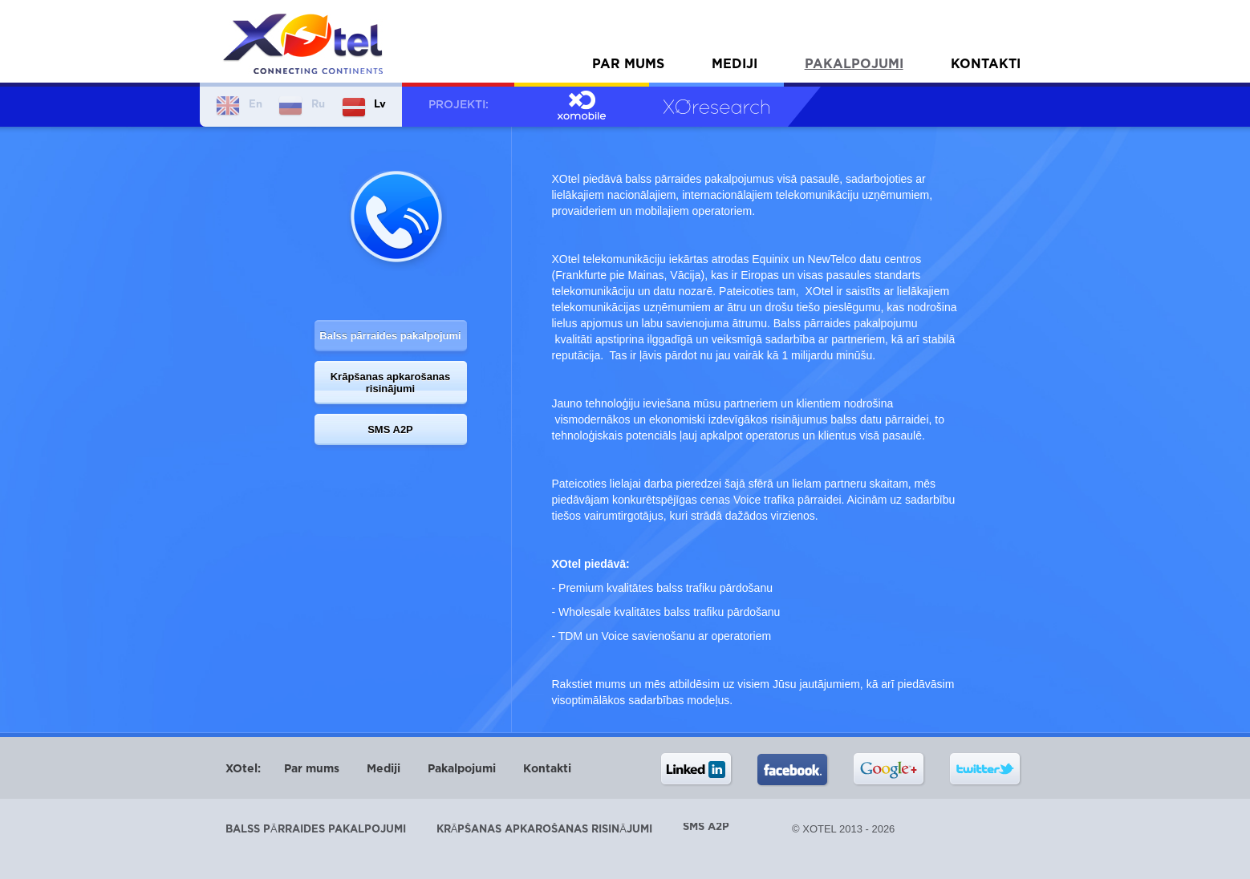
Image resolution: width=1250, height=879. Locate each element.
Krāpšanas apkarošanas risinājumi (391, 383)
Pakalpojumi (854, 65)
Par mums (628, 65)
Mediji (734, 65)
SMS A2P (390, 429)
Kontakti (986, 65)
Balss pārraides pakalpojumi (390, 336)
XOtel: (243, 769)
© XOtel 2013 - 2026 (843, 829)
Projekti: (458, 105)
